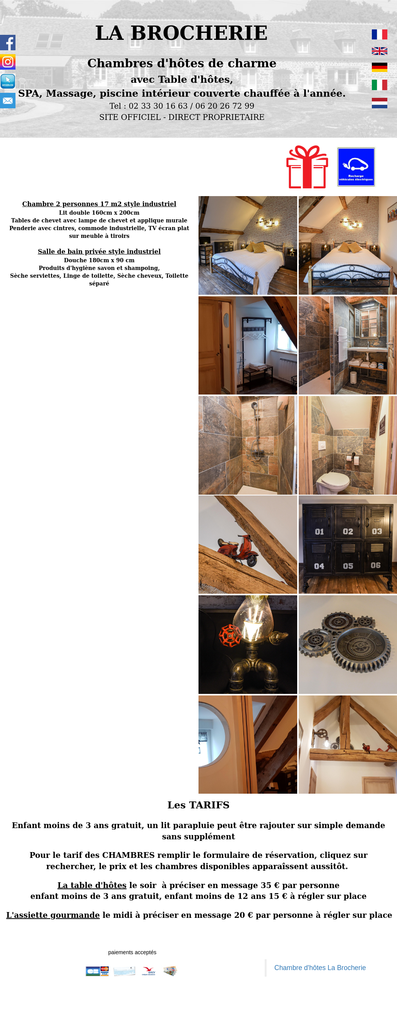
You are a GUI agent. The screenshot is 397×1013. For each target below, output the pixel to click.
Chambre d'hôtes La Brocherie (320, 968)
